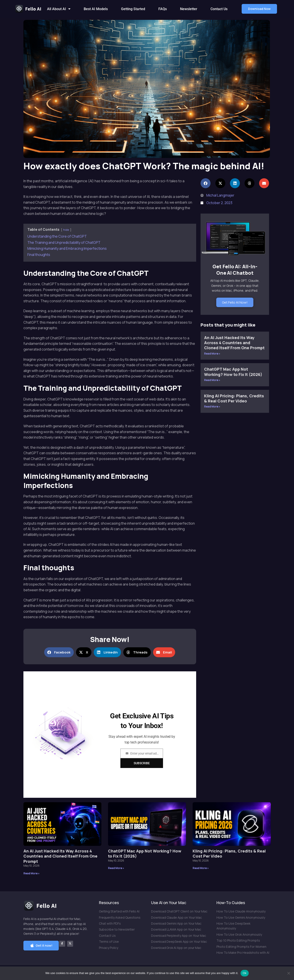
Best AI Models (96, 9)
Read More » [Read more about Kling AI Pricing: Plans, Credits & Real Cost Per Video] (212, 406)
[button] (259, 9)
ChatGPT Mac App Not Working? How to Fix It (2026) (233, 371)
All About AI (58, 9)
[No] (288, 973)
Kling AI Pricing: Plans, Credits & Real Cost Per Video (234, 398)
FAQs (162, 9)
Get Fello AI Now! (235, 302)
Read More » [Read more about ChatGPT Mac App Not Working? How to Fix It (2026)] (212, 380)
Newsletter (188, 9)
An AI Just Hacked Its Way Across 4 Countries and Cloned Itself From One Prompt (234, 343)
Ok (245, 973)
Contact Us (219, 9)
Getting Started (133, 9)
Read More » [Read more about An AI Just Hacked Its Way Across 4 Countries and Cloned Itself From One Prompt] (212, 353)
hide (66, 230)
